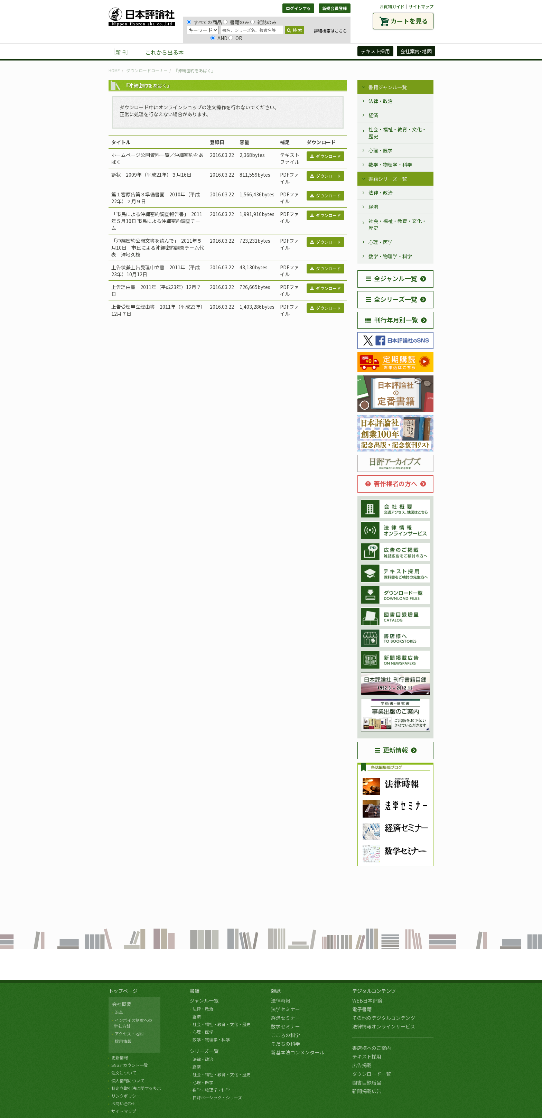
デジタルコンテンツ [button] (270, 52)
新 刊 (121, 52)
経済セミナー (285, 1017)
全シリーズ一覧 (391, 299)
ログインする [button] (298, 8)
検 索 (294, 30)
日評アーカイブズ (327, 52)
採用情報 (123, 1041)
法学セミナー (285, 1009)
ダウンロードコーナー (147, 70)
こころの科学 (285, 1035)
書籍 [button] (206, 52)
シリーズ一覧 (204, 1050)
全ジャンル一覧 (391, 278)
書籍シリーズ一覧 (387, 178)
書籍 (194, 990)
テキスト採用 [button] (375, 51)
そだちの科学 (285, 1043)
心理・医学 (380, 150)
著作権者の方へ (391, 483)
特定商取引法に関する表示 (136, 1088)
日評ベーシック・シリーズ (217, 1097)
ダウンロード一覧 (371, 1073)
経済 (373, 115)
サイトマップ (421, 6)
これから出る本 (164, 52)
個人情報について (127, 1080)
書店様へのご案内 (371, 1047)
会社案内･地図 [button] (416, 51)
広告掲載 (362, 1065)
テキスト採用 (366, 1056)
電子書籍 (362, 1009)
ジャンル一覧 (204, 1000)
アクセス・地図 (129, 1033)
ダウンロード (325, 156)
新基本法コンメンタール (297, 1052)
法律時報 (280, 1000)
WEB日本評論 (367, 1000)
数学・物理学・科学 (390, 164)
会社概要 (121, 1003)
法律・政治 (380, 100)
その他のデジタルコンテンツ (383, 1017)
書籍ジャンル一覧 (387, 87)
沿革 (119, 1012)
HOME (114, 70)
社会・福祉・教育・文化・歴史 (397, 133)
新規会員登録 (334, 8)
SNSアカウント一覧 (129, 1065)
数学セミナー (285, 1026)
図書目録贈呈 (366, 1082)
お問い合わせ (123, 1103)
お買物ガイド (392, 6)
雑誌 (276, 990)
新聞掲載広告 (366, 1091)
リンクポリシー (125, 1096)
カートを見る (409, 20)
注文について (123, 1072)
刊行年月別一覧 (391, 319)
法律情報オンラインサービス (383, 1026)
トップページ (123, 990)
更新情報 (391, 749)
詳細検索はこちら (330, 31)
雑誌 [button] (228, 52)
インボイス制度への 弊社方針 (132, 1023)
